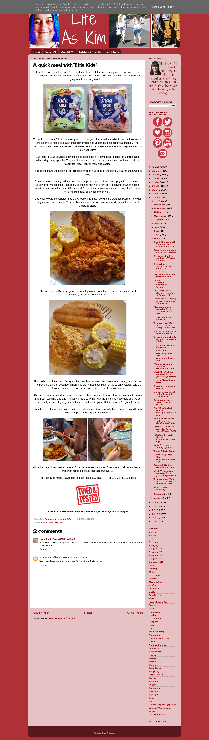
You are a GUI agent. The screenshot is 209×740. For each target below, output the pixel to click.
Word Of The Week (159, 715)
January (158, 498)
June (157, 227)
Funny (152, 605)
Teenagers (154, 688)
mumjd (43, 539)
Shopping (154, 671)
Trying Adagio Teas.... (165, 451)
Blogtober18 (155, 555)
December (160, 204)
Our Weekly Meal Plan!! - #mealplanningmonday (165, 356)
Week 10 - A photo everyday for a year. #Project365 (165, 429)
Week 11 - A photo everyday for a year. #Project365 (165, 374)
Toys (151, 698)
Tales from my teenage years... (163, 446)
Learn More (158, 7)
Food (44, 523)
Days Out (154, 588)
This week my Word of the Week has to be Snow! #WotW (165, 481)
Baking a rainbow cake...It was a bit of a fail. (163, 402)
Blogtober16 (155, 549)
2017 (155, 503)
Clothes (153, 578)
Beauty (152, 539)
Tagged (152, 685)
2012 (155, 521)
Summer (153, 681)
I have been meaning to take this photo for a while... (165, 301)
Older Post (135, 612)
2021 (155, 190)
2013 (155, 518)
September (160, 216)
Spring (152, 678)
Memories (154, 635)
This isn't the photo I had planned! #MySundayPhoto (164, 420)
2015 (155, 510)
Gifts (152, 608)
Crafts (152, 585)
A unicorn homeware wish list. (165, 387)
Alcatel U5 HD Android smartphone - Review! (162, 283)
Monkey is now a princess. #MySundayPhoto (164, 366)
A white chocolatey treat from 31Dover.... (164, 347)
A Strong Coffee (49, 557)
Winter (152, 711)
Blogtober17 (155, 552)
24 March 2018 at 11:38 (61, 539)
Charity (153, 568)
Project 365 (156, 651)
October (159, 212)
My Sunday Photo (159, 638)
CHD (151, 572)
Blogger (111, 733)
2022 (156, 186)
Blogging (153, 545)
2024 (156, 178)
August (158, 220)
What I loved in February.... (161, 488)
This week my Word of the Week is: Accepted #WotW (164, 325)
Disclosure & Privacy (90, 51)
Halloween (154, 612)
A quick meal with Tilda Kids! (163, 318)
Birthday (153, 542)
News (152, 642)
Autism (152, 532)
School (152, 661)
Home (36, 51)
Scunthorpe (155, 668)
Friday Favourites (158, 602)
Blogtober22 (156, 562)
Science (153, 665)
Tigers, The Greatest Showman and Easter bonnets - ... (165, 244)
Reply (43, 549)
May (157, 231)
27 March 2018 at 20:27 (73, 557)
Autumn (153, 535)
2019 (155, 197)
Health (152, 615)
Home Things (156, 618)
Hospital (153, 622)
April (157, 235)
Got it (171, 7)
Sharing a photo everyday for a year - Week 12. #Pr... (163, 310)
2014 (155, 514)
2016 (155, 506)
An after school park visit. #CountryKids (165, 251)
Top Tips (153, 695)
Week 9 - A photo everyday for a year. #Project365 (165, 473)
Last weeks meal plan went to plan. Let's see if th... (164, 293)
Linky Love (112, 51)
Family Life (155, 595)
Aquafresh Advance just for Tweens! (164, 275)
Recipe (152, 655)
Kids (51, 523)
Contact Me (67, 51)
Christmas (154, 575)
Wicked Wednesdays (160, 708)
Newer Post (41, 612)
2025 (156, 175)
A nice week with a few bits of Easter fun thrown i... (164, 258)
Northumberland (157, 645)
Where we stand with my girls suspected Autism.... (165, 339)
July (156, 223)
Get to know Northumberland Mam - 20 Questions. (163, 267)
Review (58, 523)
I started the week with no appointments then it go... (165, 438)
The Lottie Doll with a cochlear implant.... (165, 332)
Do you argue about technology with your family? (164, 394)
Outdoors (154, 648)
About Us (50, 51)
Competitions (156, 582)
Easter (152, 592)
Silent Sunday (156, 675)
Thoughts (154, 691)
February (159, 494)
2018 (155, 201)
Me (151, 628)
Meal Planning (156, 632)
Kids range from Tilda (66, 75)
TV (150, 701)
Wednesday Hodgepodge (162, 705)
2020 (156, 193)
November (160, 208)
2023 (156, 182)
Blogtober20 (156, 559)
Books (152, 565)
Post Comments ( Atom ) (61, 618)
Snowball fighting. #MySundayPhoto (164, 466)
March (158, 238)
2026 (156, 171)
